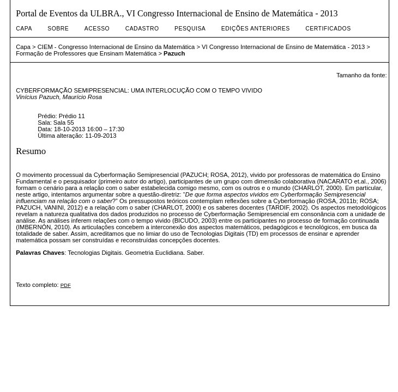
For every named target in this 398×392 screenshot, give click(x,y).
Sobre (58, 29)
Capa (24, 29)
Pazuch (174, 53)
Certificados (328, 29)
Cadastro (142, 29)
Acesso (97, 29)
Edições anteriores (255, 29)
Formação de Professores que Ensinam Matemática (86, 53)
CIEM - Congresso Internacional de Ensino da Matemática (116, 47)
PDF (66, 285)
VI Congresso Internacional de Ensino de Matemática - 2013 (283, 47)
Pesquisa (190, 29)
